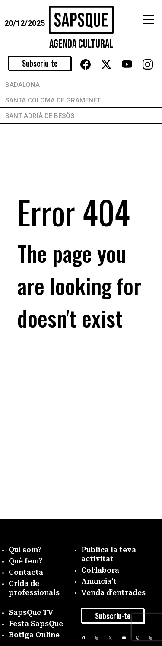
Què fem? (26, 561)
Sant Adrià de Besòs (39, 116)
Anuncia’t (99, 581)
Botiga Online (34, 635)
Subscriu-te (39, 63)
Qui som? (25, 550)
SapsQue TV (31, 612)
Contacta (26, 572)
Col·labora (100, 570)
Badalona (22, 85)
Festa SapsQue (36, 624)
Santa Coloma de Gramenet (53, 100)
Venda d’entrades (113, 593)
